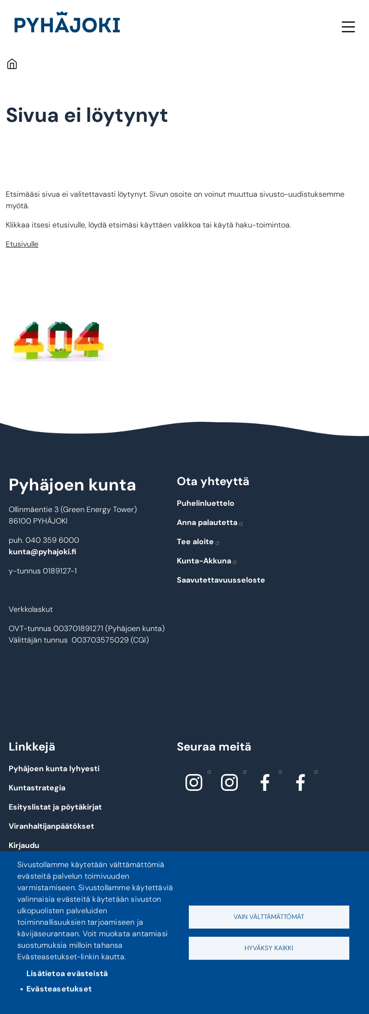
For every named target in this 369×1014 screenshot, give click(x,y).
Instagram (207, 771)
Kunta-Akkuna (207, 561)
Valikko (348, 26)
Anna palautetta (210, 522)
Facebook (278, 771)
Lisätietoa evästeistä (67, 973)
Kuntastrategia (37, 788)
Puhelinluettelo (205, 503)
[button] (58, 341)
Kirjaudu (24, 845)
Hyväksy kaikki (269, 948)
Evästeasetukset (59, 989)
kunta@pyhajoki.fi (42, 552)
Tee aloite (199, 542)
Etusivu (12, 64)
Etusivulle (22, 244)
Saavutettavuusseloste (221, 580)
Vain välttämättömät (269, 917)
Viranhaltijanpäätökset (51, 826)
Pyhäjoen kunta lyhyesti (54, 768)
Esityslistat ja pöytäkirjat (55, 807)
